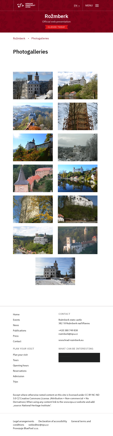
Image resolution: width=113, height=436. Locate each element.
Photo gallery (66, 360)
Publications (19, 330)
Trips (15, 381)
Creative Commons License (34, 398)
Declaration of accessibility (53, 421)
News (16, 325)
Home (16, 314)
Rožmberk (56, 16)
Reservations (19, 370)
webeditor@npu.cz (39, 424)
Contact (17, 341)
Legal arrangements (24, 421)
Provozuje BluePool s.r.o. (25, 428)
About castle (65, 354)
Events (16, 319)
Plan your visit (20, 354)
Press (16, 335)
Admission (18, 376)
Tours (16, 360)
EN (77, 5)
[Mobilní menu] (92, 5)
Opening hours (21, 365)
